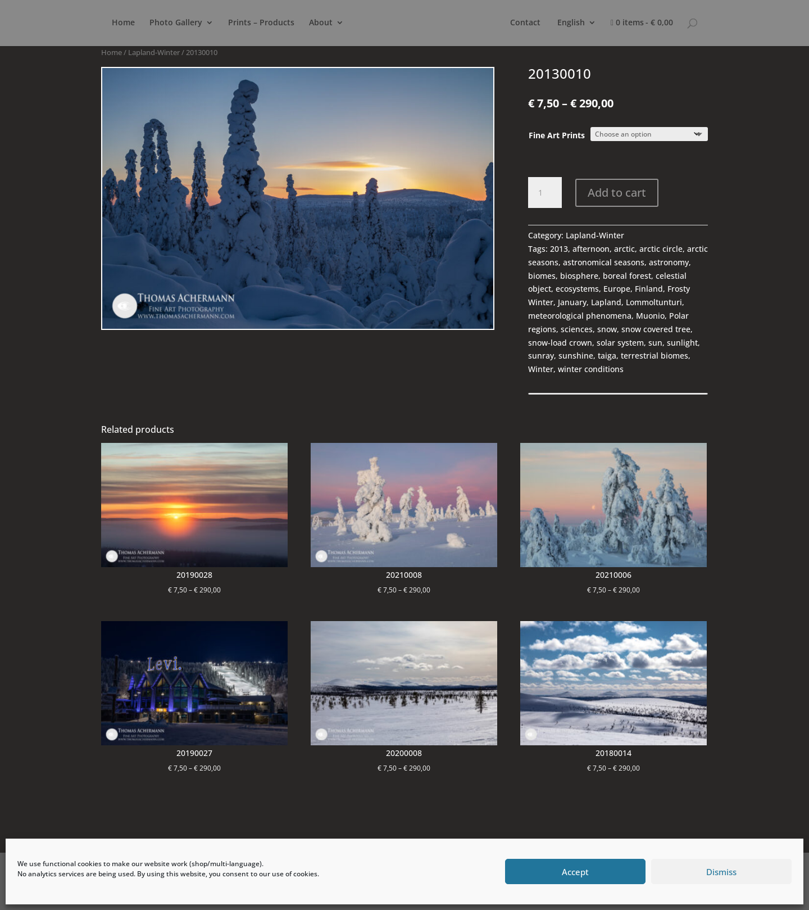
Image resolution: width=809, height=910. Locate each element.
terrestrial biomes (654, 355)
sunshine (575, 355)
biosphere (579, 275)
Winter (540, 369)
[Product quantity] (545, 193)
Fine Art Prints (557, 135)
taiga (607, 355)
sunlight (682, 342)
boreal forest (627, 275)
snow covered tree (655, 329)
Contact (525, 23)
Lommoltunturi (654, 302)
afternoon (591, 248)
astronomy (669, 262)
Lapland (606, 302)
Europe (616, 288)
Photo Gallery (175, 23)
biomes (542, 275)
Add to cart (617, 192)
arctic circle (661, 248)
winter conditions (591, 369)
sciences (577, 329)
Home (123, 23)
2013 (559, 248)
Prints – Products (261, 23)
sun (655, 342)
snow (607, 329)
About (321, 23)
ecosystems (577, 288)
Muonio (650, 315)
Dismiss (721, 871)
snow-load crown (560, 342)
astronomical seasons (603, 262)
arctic (624, 248)
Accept (575, 871)
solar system (620, 342)
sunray (541, 355)
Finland (649, 288)
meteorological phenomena (579, 315)
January (572, 302)
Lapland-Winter (154, 52)
